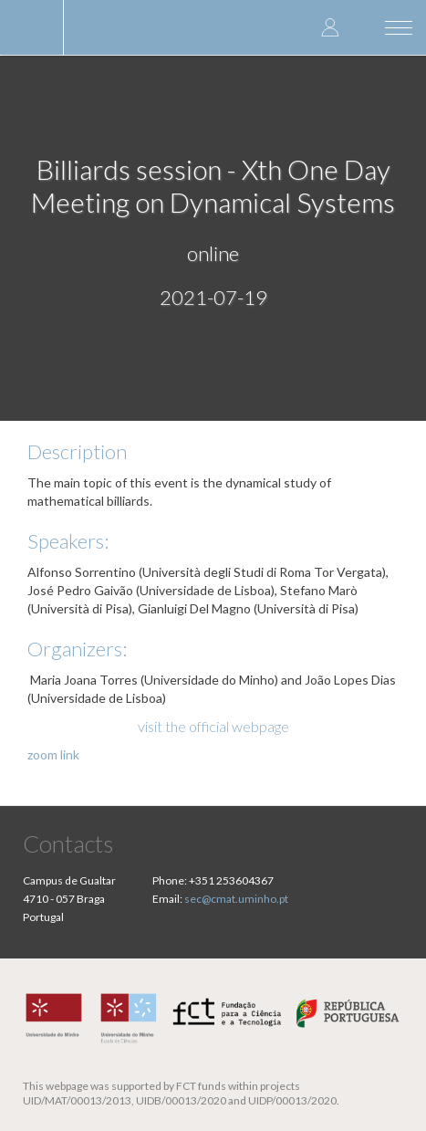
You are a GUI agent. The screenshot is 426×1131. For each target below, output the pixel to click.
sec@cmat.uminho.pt (236, 899)
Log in (330, 27)
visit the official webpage (213, 726)
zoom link (53, 754)
